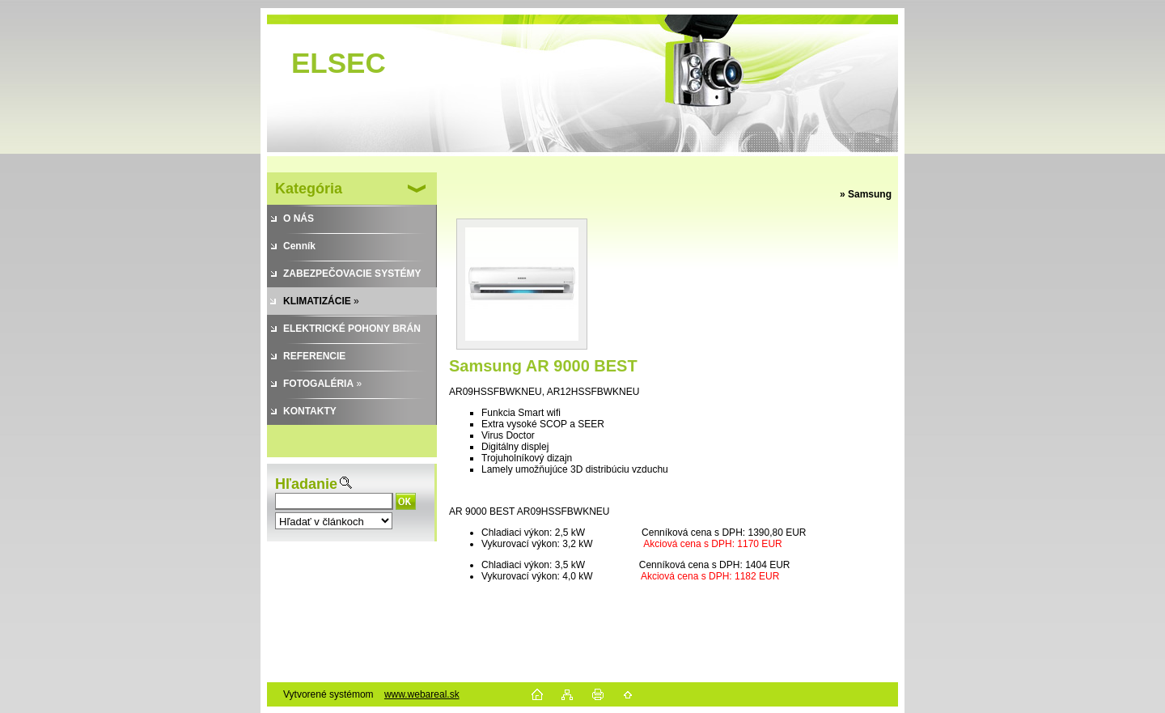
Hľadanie (306, 484)
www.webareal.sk (422, 694)
